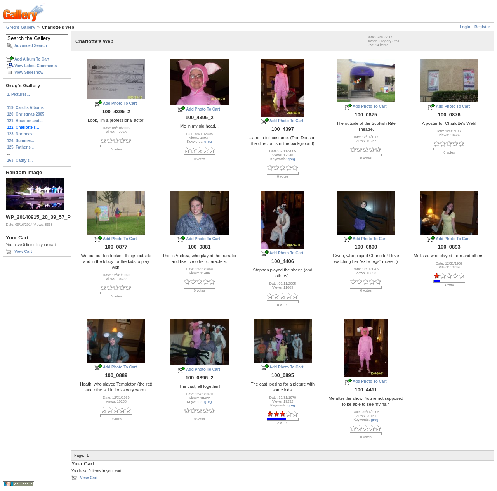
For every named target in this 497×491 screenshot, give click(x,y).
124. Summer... (20, 140)
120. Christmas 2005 (25, 114)
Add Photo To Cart (120, 103)
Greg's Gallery (20, 27)
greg (208, 141)
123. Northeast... (22, 134)
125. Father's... (20, 147)
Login (465, 27)
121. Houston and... (25, 121)
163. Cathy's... (20, 160)
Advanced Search (30, 45)
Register (482, 27)
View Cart (23, 251)
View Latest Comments (35, 66)
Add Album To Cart (31, 59)
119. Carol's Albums (25, 107)
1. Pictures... (18, 94)
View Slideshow (28, 72)
